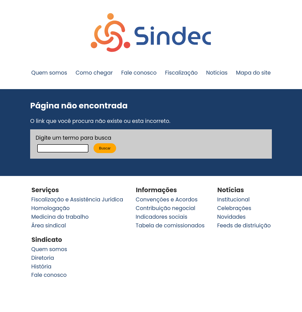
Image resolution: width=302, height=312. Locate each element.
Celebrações (234, 208)
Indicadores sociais (161, 217)
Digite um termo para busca (73, 138)
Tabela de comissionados (170, 225)
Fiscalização (181, 73)
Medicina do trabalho (60, 217)
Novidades (231, 217)
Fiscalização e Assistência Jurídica (77, 199)
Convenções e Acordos (167, 199)
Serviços (45, 189)
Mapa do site (253, 73)
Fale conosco (139, 73)
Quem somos (49, 73)
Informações (156, 189)
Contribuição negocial (165, 208)
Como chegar (94, 73)
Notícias (216, 73)
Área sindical (48, 225)
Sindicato (47, 239)
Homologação (50, 208)
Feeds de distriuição (244, 225)
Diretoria (42, 258)
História (41, 266)
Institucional (233, 199)
